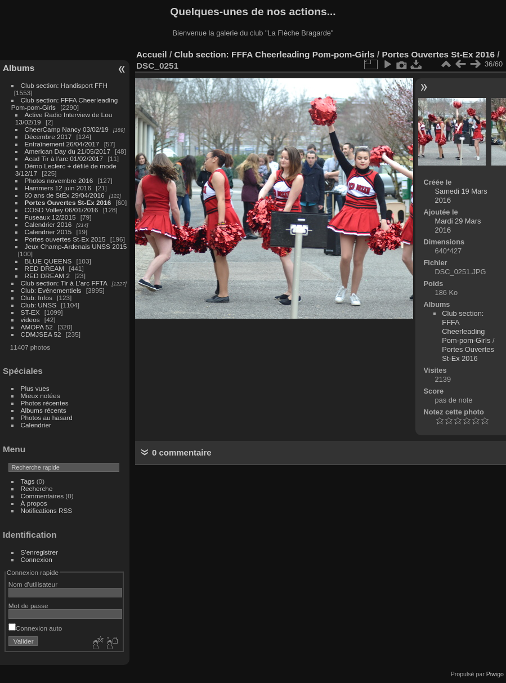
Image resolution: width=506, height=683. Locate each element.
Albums (18, 68)
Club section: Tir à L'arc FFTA (64, 283)
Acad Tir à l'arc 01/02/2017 (64, 158)
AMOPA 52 (37, 327)
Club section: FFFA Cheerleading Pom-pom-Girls (274, 54)
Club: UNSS (38, 305)
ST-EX (30, 312)
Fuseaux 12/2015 (50, 217)
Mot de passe (28, 605)
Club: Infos (36, 297)
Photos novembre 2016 (59, 180)
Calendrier (36, 424)
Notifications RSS (47, 510)
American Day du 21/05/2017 (67, 151)
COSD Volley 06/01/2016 (61, 209)
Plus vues (35, 388)
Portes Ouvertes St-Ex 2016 (68, 202)
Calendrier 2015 (48, 231)
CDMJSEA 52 (41, 334)
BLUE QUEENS (48, 261)
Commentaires (42, 495)
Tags (28, 481)
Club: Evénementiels (51, 290)
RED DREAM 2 (47, 275)
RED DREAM (45, 268)
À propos (34, 503)
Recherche (37, 488)
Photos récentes (45, 403)
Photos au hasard (47, 417)
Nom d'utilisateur (32, 584)
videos (30, 319)
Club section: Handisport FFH (64, 85)
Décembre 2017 (48, 136)
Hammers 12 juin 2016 (58, 187)
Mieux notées (40, 395)
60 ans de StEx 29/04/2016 (65, 195)
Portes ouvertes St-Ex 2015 (65, 239)
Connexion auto (35, 628)
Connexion (36, 559)
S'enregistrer (39, 552)
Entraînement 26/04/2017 (62, 144)
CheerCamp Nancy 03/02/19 (67, 129)
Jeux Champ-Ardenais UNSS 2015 (76, 246)
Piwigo (495, 674)
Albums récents (43, 410)
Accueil (151, 54)
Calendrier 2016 (48, 224)
